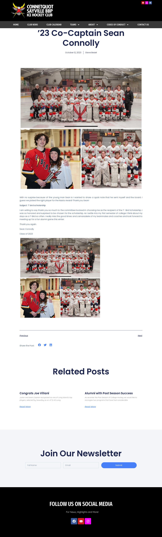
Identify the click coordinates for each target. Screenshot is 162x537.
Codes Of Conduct (118, 24)
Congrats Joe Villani (34, 393)
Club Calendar (53, 24)
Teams (75, 24)
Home (16, 24)
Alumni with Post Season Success (109, 393)
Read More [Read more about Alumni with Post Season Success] (90, 407)
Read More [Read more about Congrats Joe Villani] (25, 407)
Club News (32, 24)
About (93, 24)
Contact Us (143, 24)
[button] (39, 345)
